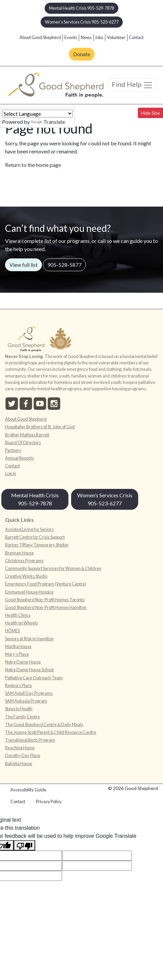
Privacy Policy (49, 801)
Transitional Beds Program (30, 740)
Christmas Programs (24, 560)
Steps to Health (19, 708)
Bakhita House (18, 763)
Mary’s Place (17, 654)
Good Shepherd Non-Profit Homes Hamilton (46, 607)
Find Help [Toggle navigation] (132, 85)
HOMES (12, 630)
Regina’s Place (18, 685)
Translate (48, 121)
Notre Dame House (23, 662)
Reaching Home (20, 747)
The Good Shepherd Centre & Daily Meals (44, 724)
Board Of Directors (23, 442)
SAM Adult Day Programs (29, 693)
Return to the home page (33, 165)
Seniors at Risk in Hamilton (29, 638)
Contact (136, 37)
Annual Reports (19, 458)
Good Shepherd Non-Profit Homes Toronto (45, 599)
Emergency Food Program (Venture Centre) (45, 583)
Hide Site (150, 113)
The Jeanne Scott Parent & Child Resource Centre (50, 732)
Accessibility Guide (28, 789)
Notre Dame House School (29, 669)
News (86, 37)
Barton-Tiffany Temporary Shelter (37, 544)
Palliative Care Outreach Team (34, 677)
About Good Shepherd (40, 37)
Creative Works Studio (26, 576)
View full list (23, 264)
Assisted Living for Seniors (29, 529)
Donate (81, 54)
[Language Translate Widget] (37, 113)
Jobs (99, 37)
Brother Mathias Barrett (27, 434)
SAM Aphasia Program (26, 701)
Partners (13, 450)
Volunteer (116, 37)
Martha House (18, 646)
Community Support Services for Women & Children (53, 568)
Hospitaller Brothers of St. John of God (40, 426)
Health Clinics (18, 615)
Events (70, 37)
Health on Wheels (21, 622)
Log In (10, 473)
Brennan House (19, 553)
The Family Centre (22, 716)
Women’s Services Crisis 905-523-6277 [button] (81, 22)
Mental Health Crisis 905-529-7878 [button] (81, 8)
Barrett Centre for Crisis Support (35, 537)
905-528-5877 (64, 264)
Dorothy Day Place (22, 755)
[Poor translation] (24, 845)
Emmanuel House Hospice (29, 592)
